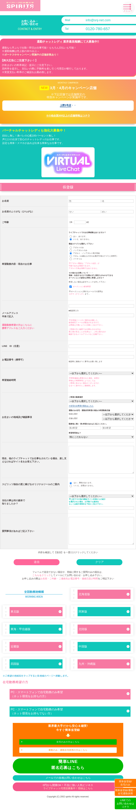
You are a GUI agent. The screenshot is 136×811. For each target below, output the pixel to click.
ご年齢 (5, 222)
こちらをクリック (41, 586)
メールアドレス (10, 313)
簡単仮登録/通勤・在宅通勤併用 (125, 792)
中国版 (104, 657)
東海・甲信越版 (36, 639)
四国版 (36, 674)
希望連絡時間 (9, 380)
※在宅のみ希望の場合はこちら (81, 406)
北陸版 (104, 639)
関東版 (104, 622)
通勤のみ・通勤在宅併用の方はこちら (68, 760)
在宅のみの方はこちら (67, 752)
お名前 (5, 201)
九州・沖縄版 (104, 674)
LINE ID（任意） (11, 346)
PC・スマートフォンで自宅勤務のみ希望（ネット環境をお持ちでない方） (70, 721)
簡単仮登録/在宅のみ (125, 783)
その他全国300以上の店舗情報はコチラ (68, 115)
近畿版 (36, 657)
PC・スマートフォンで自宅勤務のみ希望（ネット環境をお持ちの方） (70, 704)
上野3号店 (65, 105)
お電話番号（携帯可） (13, 359)
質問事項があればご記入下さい (18, 539)
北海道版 (104, 604)
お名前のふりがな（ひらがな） (18, 211)
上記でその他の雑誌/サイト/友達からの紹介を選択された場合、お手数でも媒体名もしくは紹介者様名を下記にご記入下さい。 (87, 507)
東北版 (36, 622)
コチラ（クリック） (77, 294)
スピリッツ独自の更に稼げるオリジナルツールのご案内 (31, 489)
